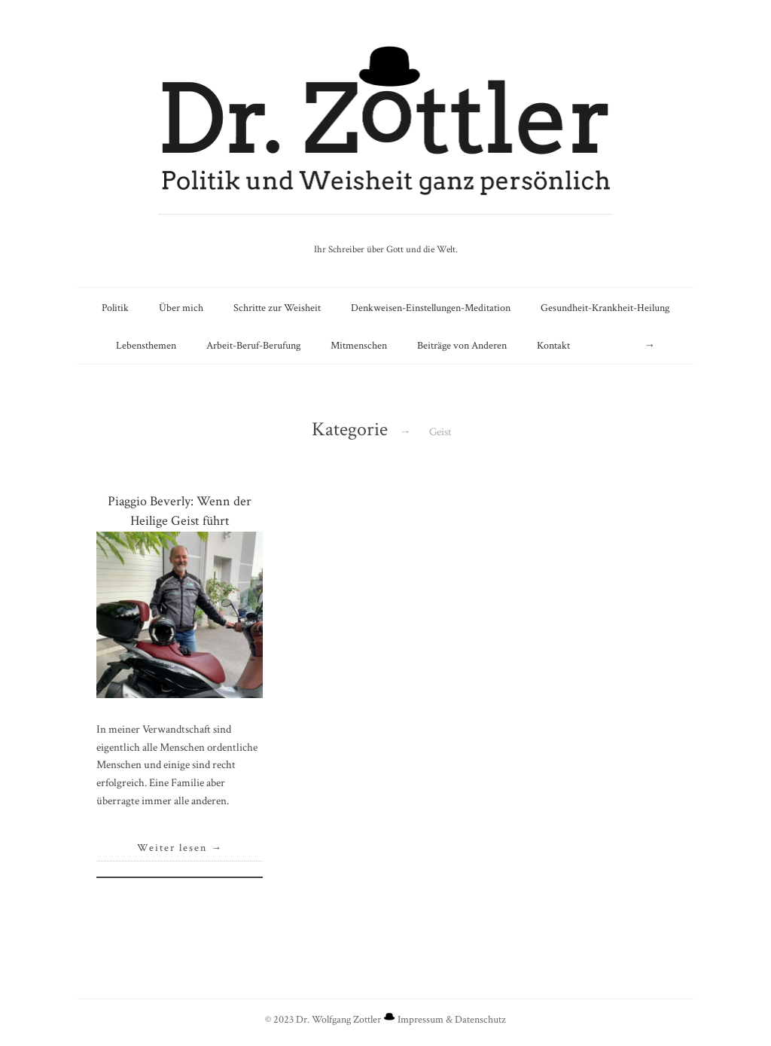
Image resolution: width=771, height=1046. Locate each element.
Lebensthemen (146, 345)
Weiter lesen (180, 848)
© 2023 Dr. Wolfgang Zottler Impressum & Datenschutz (385, 1019)
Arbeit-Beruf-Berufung (253, 345)
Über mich (181, 307)
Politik (115, 307)
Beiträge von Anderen (462, 345)
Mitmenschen (359, 345)
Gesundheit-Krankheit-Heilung (605, 307)
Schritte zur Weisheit (277, 307)
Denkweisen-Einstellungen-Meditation (430, 307)
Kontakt (553, 345)
